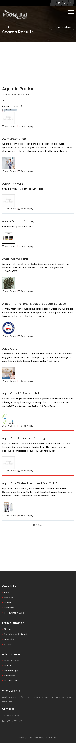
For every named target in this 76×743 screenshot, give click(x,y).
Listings (7, 602)
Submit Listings (62, 27)
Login (7, 27)
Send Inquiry (25, 126)
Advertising (9, 675)
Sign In (7, 629)
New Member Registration (16, 634)
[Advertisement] (38, 62)
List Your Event (11, 680)
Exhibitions (9, 607)
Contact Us (9, 644)
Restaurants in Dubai (14, 612)
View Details (9, 126)
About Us (8, 597)
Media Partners (11, 660)
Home (7, 592)
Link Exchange (11, 670)
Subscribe (9, 639)
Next (40, 525)
